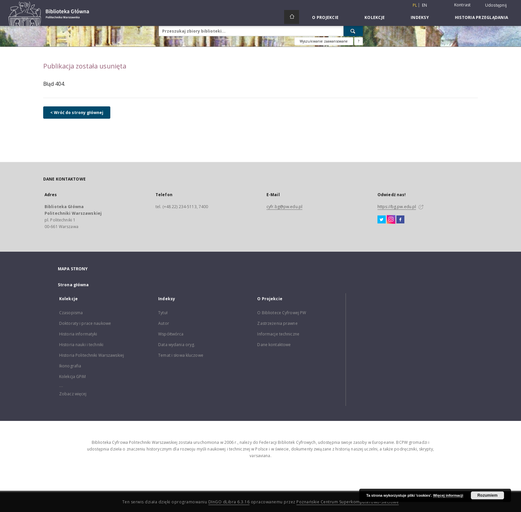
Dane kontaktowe (274, 344)
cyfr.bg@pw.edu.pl (284, 206)
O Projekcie (325, 17)
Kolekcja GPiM (72, 376)
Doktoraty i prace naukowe (85, 323)
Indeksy (420, 17)
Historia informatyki (78, 334)
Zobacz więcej (73, 394)
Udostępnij (496, 5)
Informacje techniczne (278, 334)
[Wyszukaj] (353, 31)
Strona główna (73, 285)
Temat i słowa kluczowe (180, 355)
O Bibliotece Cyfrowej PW (281, 313)
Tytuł (162, 313)
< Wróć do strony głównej (76, 112)
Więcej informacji (448, 495)
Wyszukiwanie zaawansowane (324, 41)
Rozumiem (487, 495)
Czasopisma (71, 313)
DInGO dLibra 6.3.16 (229, 502)
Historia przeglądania (481, 17)
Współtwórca (170, 334)
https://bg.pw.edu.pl (396, 206)
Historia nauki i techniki (81, 344)
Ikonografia (70, 366)
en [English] (424, 5)
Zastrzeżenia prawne (277, 323)
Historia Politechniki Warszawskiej (91, 355)
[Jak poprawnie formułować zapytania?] (358, 41)
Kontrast (462, 5)
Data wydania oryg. (176, 344)
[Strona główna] (291, 17)
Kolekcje (375, 17)
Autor (163, 323)
